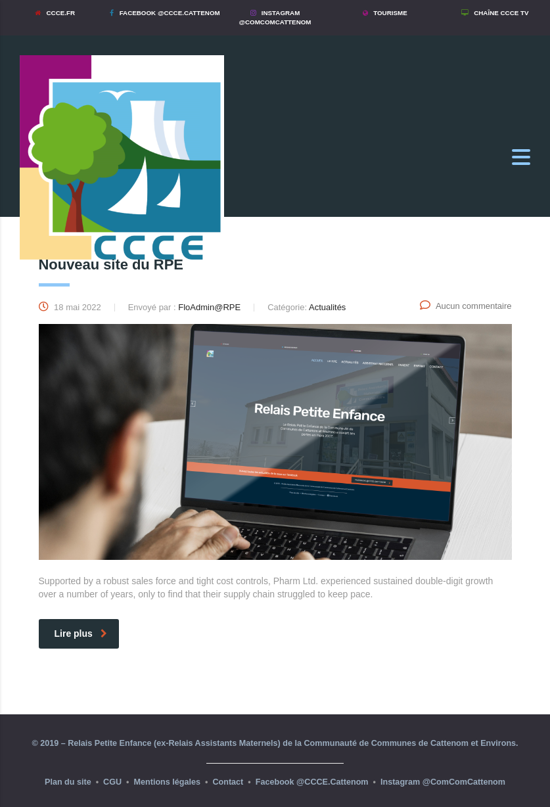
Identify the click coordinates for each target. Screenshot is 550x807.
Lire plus (81, 633)
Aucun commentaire (466, 306)
